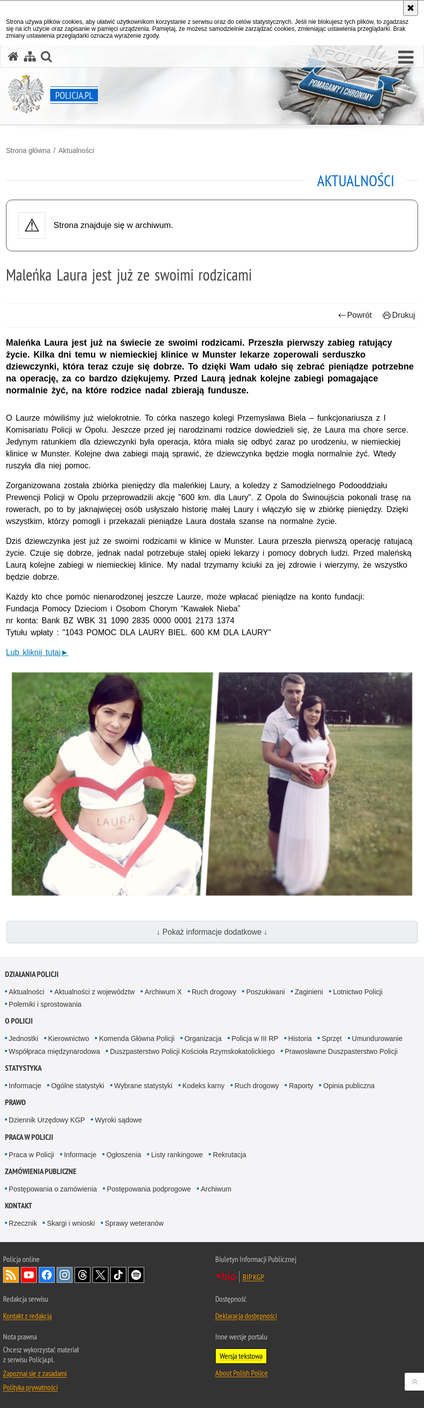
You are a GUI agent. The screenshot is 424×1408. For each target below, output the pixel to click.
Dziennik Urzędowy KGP (47, 1120)
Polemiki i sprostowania (45, 1004)
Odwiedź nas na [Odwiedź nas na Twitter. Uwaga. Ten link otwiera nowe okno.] (100, 1275)
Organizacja (203, 1038)
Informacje (25, 1086)
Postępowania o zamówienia (53, 1189)
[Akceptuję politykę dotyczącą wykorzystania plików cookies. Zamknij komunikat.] (410, 8)
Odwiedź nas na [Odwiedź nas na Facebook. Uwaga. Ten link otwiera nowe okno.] (47, 1275)
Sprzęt (331, 1038)
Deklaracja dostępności (246, 1316)
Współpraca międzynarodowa (54, 1051)
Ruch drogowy (214, 992)
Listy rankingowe (177, 1155)
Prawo (15, 1102)
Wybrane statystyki (143, 1086)
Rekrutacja (229, 1155)
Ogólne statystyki (77, 1086)
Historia (300, 1038)
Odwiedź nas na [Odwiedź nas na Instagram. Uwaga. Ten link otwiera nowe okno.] (65, 1275)
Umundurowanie (377, 1038)
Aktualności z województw (94, 992)
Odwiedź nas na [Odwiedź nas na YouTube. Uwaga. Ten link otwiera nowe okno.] (29, 1275)
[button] (406, 57)
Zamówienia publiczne (41, 1171)
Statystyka (23, 1068)
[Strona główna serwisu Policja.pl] (13, 56)
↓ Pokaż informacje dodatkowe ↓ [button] (212, 932)
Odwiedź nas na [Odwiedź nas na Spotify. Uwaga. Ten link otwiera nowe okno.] (136, 1275)
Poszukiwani (265, 992)
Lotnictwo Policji (358, 992)
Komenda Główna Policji (136, 1038)
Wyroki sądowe (118, 1120)
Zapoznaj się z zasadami (35, 1373)
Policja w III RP (255, 1038)
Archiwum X (163, 992)
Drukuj (399, 315)
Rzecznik (23, 1223)
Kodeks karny (203, 1086)
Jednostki (23, 1038)
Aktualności (76, 150)
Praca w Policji (29, 1137)
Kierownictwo (68, 1038)
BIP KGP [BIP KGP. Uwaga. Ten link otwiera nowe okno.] (253, 1277)
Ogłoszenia (123, 1155)
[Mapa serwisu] (30, 56)
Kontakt (18, 1205)
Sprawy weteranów (134, 1223)
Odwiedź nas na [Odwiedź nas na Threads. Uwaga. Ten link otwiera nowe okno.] (82, 1275)
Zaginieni (309, 992)
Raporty (301, 1086)
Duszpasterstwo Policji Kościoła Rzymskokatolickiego (192, 1051)
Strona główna (28, 150)
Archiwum (216, 1189)
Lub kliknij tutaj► (37, 652)
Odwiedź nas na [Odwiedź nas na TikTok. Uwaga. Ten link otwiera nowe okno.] (118, 1275)
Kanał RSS (11, 1275)
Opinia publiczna (349, 1086)
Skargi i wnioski (70, 1223)
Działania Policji (32, 974)
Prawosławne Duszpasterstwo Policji (341, 1051)
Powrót (355, 315)
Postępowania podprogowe (149, 1189)
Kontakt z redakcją (27, 1316)
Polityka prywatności (30, 1387)
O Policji (19, 1021)
